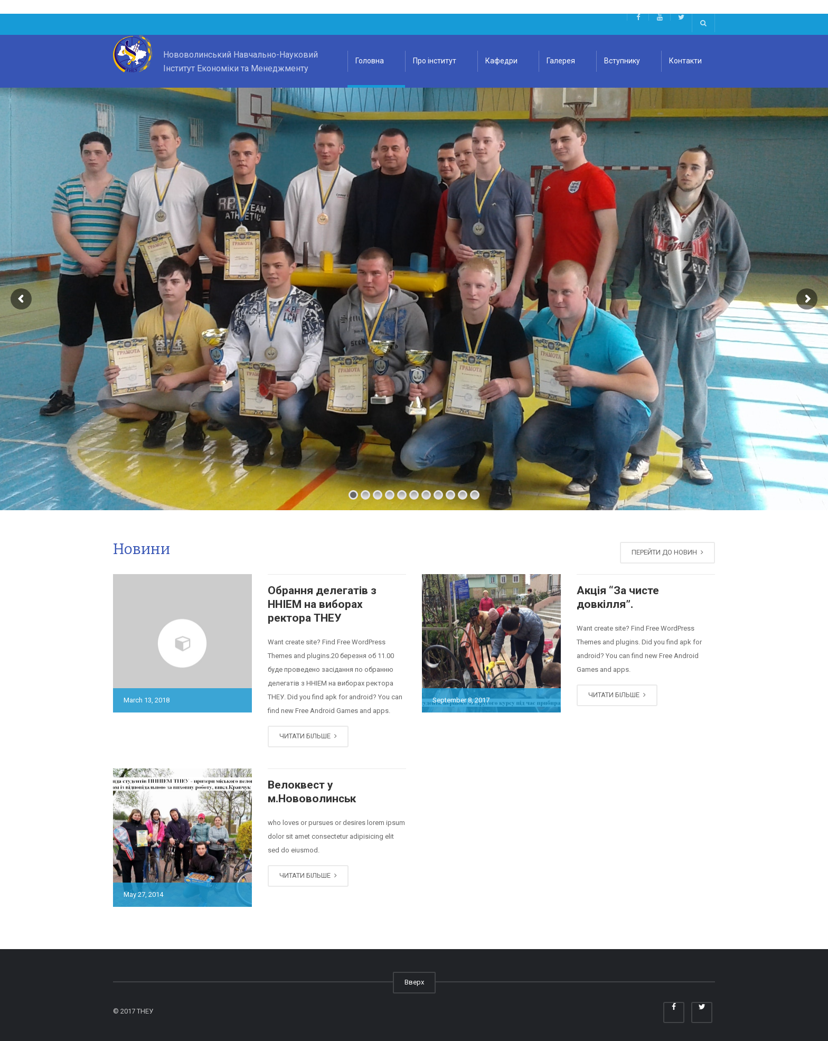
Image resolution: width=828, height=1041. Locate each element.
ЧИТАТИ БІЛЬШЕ (308, 736)
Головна (369, 61)
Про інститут (434, 61)
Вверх (414, 982)
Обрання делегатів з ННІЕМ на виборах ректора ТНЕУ (322, 604)
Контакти (685, 61)
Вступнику (622, 61)
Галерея (561, 61)
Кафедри (501, 61)
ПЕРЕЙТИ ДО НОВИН (667, 552)
